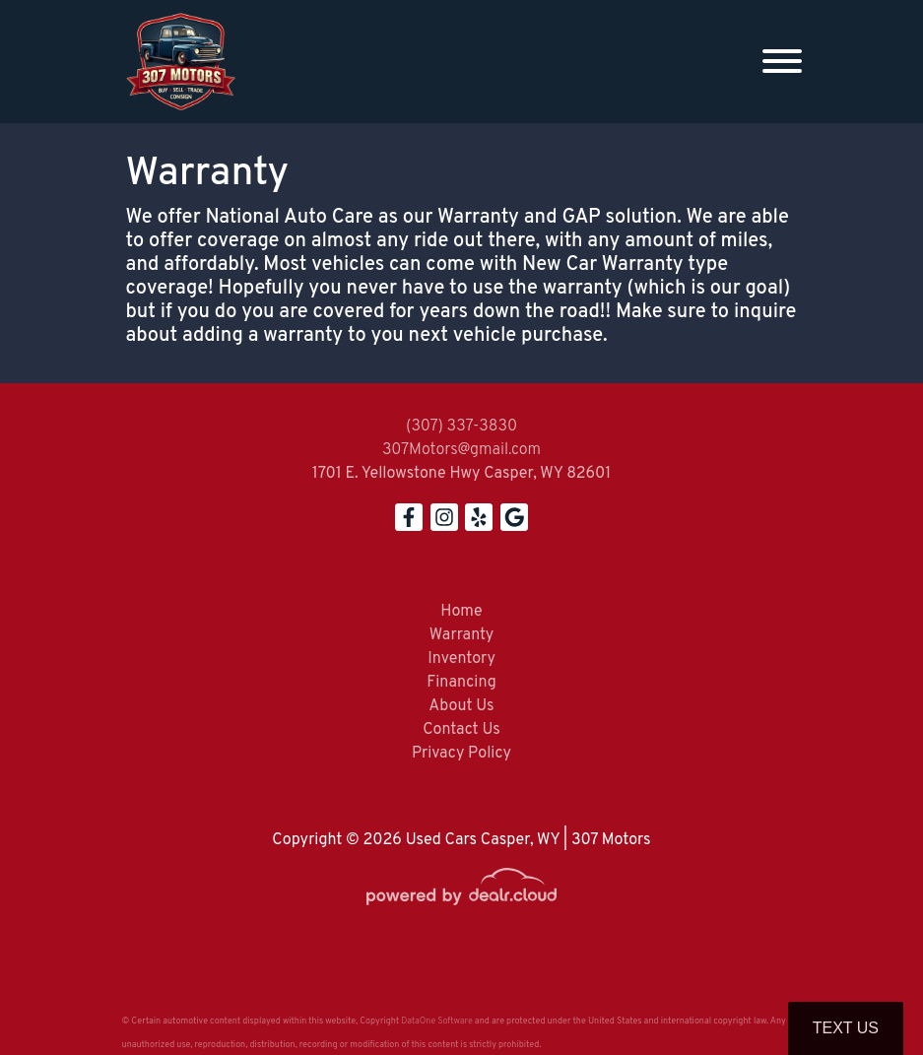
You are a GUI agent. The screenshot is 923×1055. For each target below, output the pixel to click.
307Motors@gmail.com (461, 450)
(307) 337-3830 (461, 426)
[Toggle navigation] (782, 61)
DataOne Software (436, 1021)
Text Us (846, 1028)
